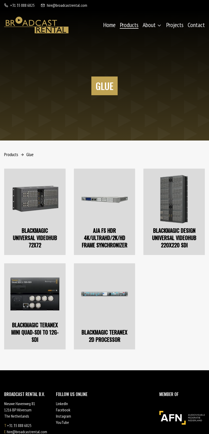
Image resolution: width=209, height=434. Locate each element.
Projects (174, 25)
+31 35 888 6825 (19, 5)
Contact (196, 25)
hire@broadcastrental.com (64, 5)
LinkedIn (62, 403)
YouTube (62, 422)
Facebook (63, 409)
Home (109, 25)
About (152, 25)
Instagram (63, 416)
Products (129, 25)
